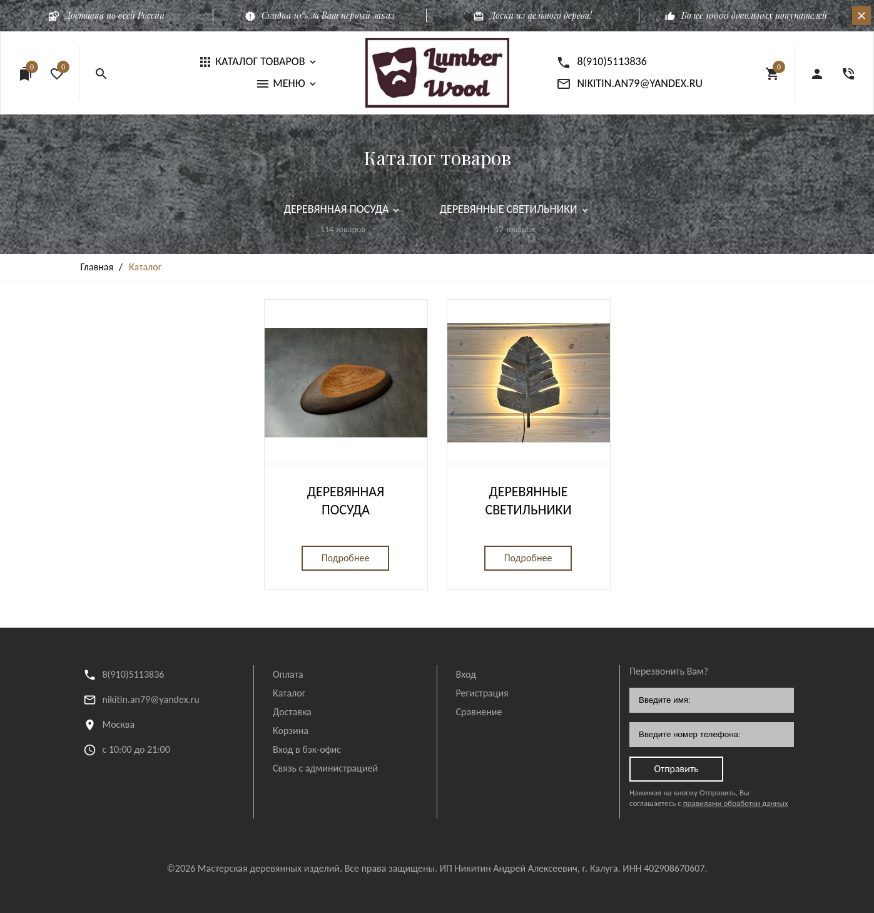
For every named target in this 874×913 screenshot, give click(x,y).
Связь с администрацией (325, 768)
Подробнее (346, 558)
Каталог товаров (437, 157)
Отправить (676, 769)
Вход (466, 674)
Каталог (289, 693)
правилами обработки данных (735, 803)
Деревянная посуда (345, 500)
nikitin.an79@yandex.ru (151, 699)
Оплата (288, 674)
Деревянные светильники (528, 500)
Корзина (290, 731)
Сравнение (479, 712)
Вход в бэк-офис (307, 749)
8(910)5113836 (134, 674)
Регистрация (482, 693)
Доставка (292, 712)
